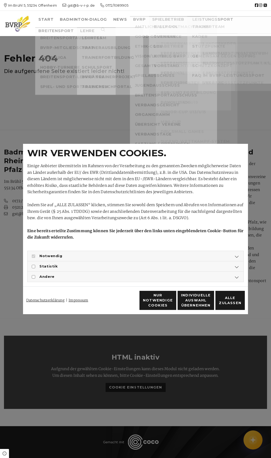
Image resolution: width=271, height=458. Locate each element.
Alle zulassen (220, 303)
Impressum (78, 290)
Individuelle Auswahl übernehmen (170, 303)
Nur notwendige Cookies (120, 303)
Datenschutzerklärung (45, 290)
